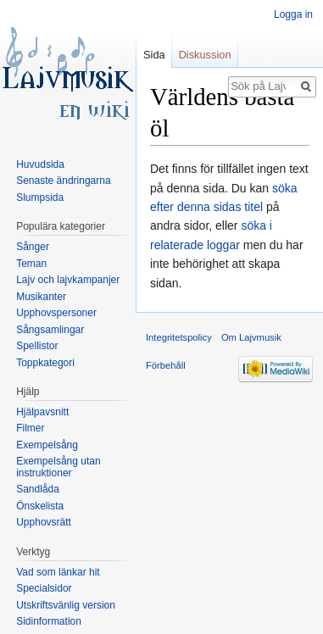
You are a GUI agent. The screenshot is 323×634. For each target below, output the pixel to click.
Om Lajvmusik (251, 337)
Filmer (30, 428)
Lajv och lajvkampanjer (68, 280)
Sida (154, 54)
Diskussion (205, 54)
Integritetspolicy (179, 337)
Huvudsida (40, 164)
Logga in (293, 14)
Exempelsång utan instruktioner (58, 467)
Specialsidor (43, 588)
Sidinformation (48, 621)
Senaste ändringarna (63, 180)
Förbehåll (166, 365)
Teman (31, 264)
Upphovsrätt (43, 522)
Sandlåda (37, 489)
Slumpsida (40, 197)
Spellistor (37, 346)
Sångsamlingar (50, 330)
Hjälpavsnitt (42, 412)
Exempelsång (47, 445)
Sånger (32, 247)
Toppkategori (45, 363)
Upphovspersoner (56, 313)
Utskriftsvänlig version (65, 605)
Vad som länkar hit (58, 572)
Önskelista (40, 506)
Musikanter (41, 297)
